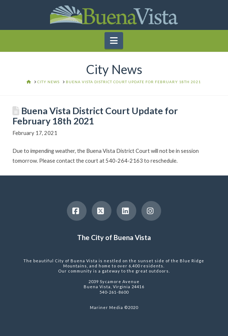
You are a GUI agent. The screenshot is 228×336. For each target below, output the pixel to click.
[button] (113, 40)
